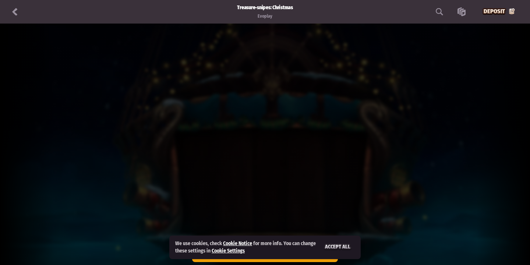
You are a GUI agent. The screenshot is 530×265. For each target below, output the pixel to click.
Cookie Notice (237, 243)
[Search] (439, 12)
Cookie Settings (228, 251)
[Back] (15, 12)
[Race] (461, 12)
